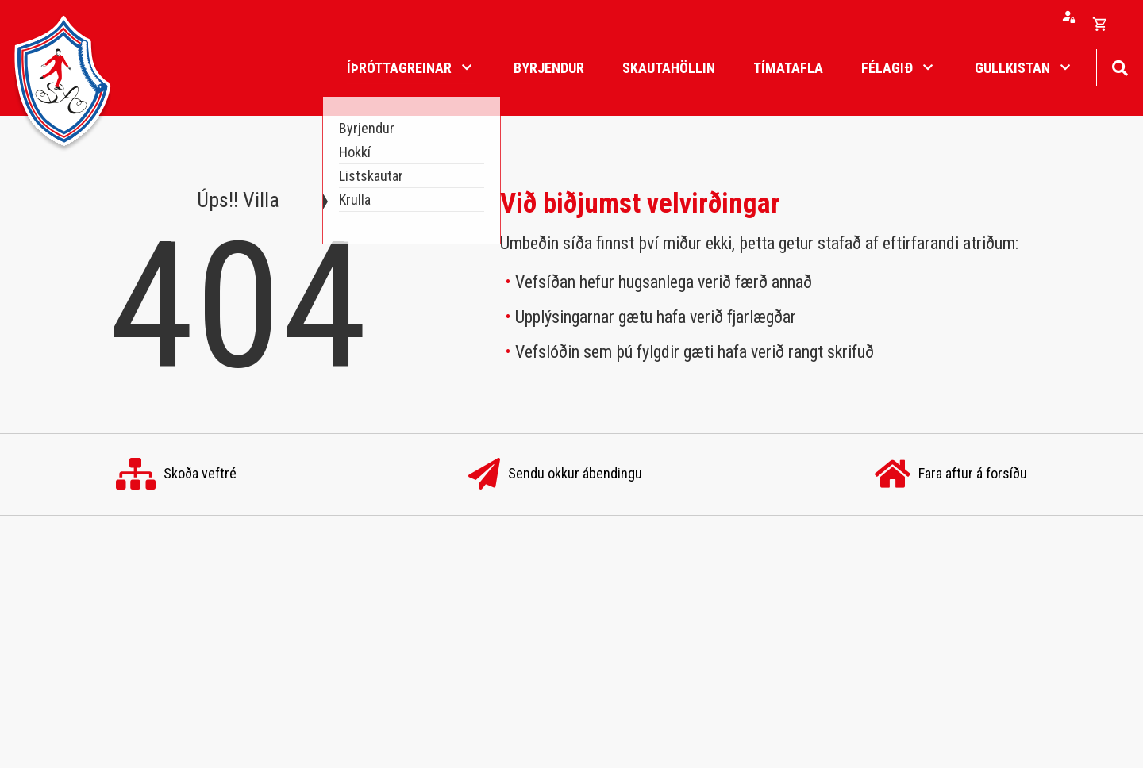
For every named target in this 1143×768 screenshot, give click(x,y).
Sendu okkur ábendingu (555, 474)
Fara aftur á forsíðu (951, 474)
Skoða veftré (176, 474)
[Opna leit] (1119, 66)
